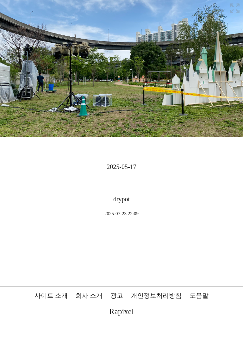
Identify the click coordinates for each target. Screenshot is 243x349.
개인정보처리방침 (156, 295)
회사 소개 (89, 295)
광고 (116, 295)
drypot (121, 199)
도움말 (199, 295)
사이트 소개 (51, 295)
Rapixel (121, 311)
